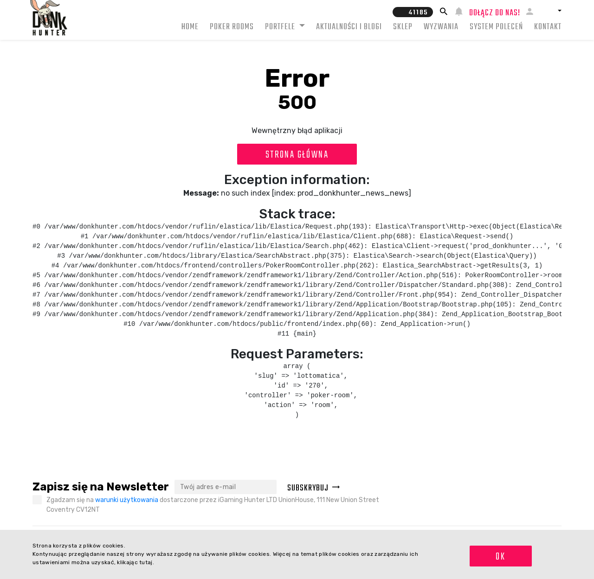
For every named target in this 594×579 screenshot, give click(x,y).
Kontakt (548, 27)
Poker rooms (232, 27)
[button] (551, 11)
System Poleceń (496, 27)
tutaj (146, 562)
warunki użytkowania (126, 500)
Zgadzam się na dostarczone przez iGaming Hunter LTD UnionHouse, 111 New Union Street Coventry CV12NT (212, 505)
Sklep (403, 27)
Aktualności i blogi (349, 27)
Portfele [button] (281, 27)
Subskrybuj (313, 488)
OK (500, 557)
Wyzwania (441, 27)
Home (190, 27)
